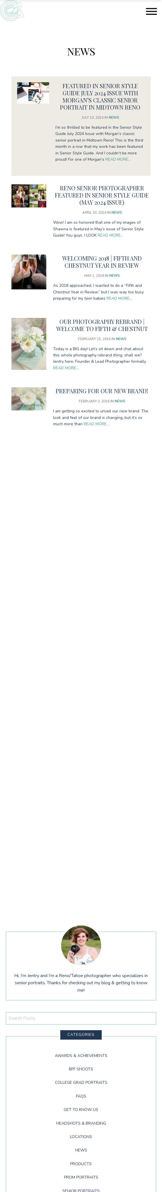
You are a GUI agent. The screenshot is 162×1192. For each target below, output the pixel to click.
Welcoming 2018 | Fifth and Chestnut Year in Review (102, 261)
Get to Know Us (81, 1109)
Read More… (118, 159)
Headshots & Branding (81, 1123)
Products (81, 1164)
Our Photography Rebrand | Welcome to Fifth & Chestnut (102, 325)
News (114, 117)
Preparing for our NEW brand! (102, 391)
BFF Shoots (81, 1069)
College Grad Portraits (81, 1082)
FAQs (81, 1096)
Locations (81, 1136)
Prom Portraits (81, 1177)
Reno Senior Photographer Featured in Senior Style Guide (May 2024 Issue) (102, 195)
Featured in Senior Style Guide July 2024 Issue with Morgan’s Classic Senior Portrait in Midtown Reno (100, 96)
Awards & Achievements (81, 1055)
